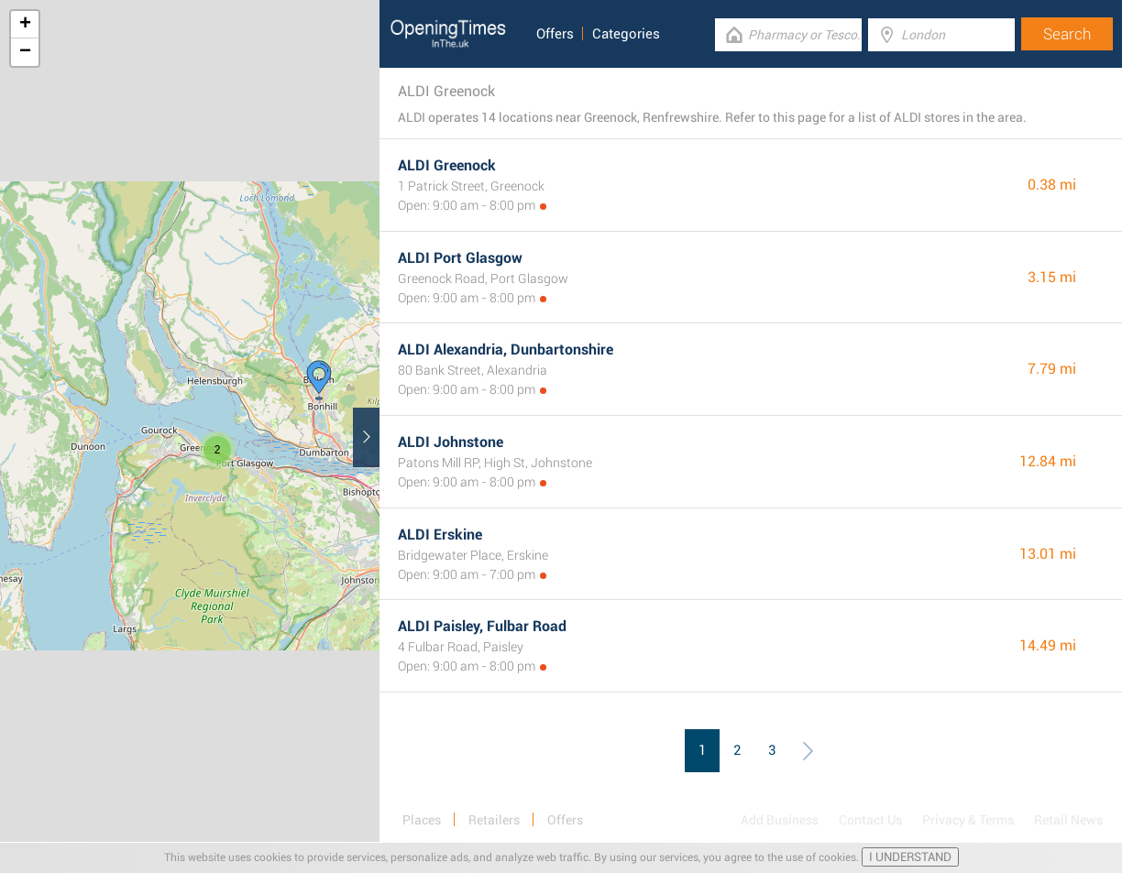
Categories (626, 34)
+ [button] (25, 24)
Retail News (1068, 820)
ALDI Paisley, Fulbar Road (482, 626)
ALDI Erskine (440, 534)
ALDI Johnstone (450, 442)
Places (421, 820)
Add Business (780, 820)
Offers (555, 34)
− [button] (25, 52)
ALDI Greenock (447, 165)
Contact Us (870, 820)
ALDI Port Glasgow (460, 258)
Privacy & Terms (968, 820)
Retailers (494, 820)
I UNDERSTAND (910, 857)
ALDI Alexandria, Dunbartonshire (505, 349)
